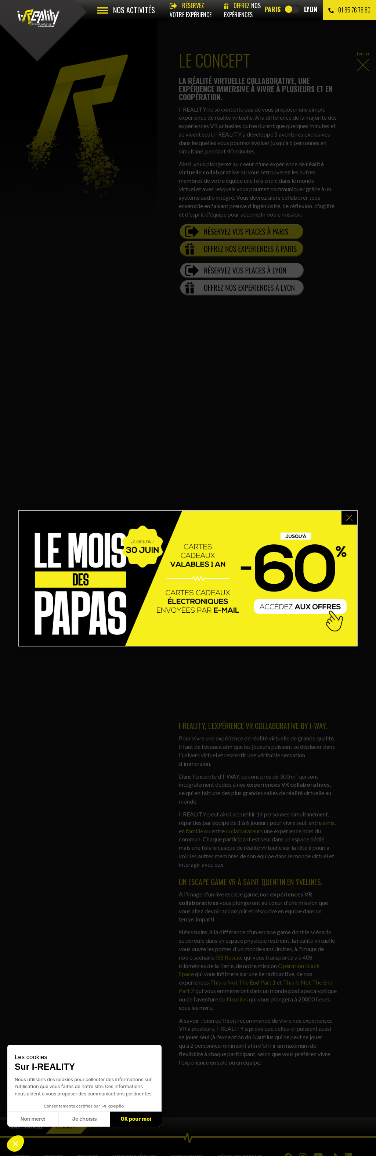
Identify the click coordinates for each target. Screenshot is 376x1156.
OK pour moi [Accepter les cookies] (136, 1119)
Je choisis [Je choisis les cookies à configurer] (84, 1119)
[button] (15, 1143)
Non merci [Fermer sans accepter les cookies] (32, 1119)
